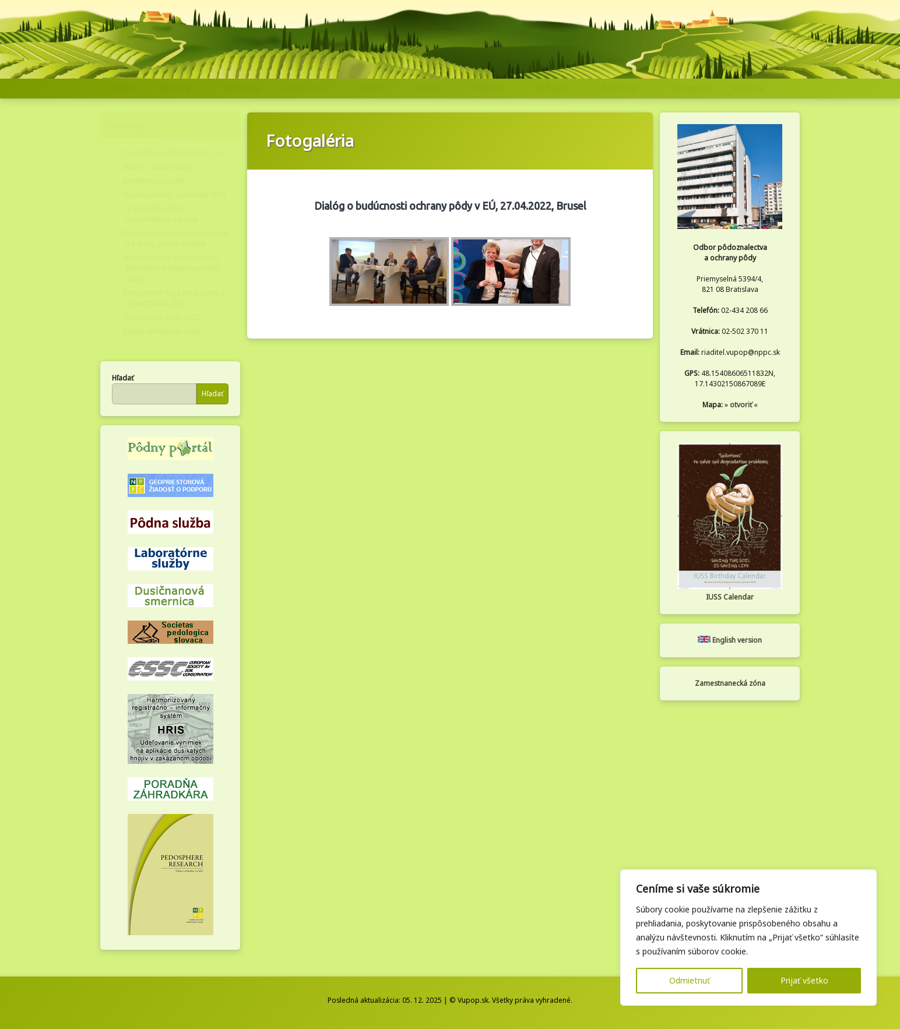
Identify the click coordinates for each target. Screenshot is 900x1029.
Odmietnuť (689, 980)
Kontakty (173, 88)
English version (730, 640)
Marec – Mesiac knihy (157, 167)
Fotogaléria (691, 88)
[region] (748, 937)
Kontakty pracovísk (154, 181)
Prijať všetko (804, 980)
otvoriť (741, 405)
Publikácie (620, 88)
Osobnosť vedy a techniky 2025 (174, 195)
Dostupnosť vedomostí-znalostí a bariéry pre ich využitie (175, 238)
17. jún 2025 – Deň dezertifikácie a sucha (160, 214)
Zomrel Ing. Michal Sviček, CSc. (173, 153)
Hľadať (122, 378)
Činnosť (371, 88)
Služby (428, 88)
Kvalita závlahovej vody (161, 331)
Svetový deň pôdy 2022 (162, 317)
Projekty (487, 88)
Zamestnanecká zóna (730, 683)
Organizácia (303, 88)
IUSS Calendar (730, 597)
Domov (123, 88)
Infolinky (748, 88)
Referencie (242, 88)
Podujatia (552, 88)
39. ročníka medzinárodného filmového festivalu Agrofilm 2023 (171, 268)
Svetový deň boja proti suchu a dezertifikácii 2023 (174, 298)
